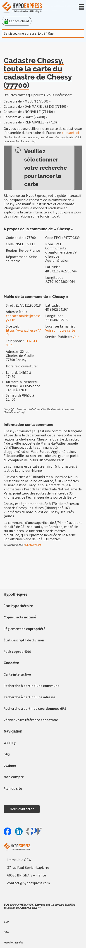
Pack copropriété (17, 651)
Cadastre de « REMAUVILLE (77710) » (31, 122)
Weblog (10, 742)
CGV (6, 922)
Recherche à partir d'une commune (31, 685)
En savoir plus (33, 545)
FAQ (7, 754)
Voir (76, 336)
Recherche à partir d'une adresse (29, 697)
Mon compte (14, 776)
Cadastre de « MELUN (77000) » (27, 101)
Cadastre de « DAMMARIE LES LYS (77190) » (36, 106)
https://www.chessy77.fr (23, 332)
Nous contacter (22, 809)
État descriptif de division (24, 640)
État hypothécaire (18, 605)
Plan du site (13, 788)
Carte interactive (17, 674)
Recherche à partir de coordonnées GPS (35, 708)
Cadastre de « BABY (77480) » (25, 117)
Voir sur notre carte (60, 330)
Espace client (16, 21)
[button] (81, 7)
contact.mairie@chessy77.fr (23, 318)
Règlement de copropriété (24, 628)
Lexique (10, 765)
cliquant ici (70, 132)
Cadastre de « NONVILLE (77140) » (29, 111)
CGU (6, 932)
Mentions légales (13, 943)
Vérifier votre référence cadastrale (31, 720)
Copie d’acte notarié (20, 617)
